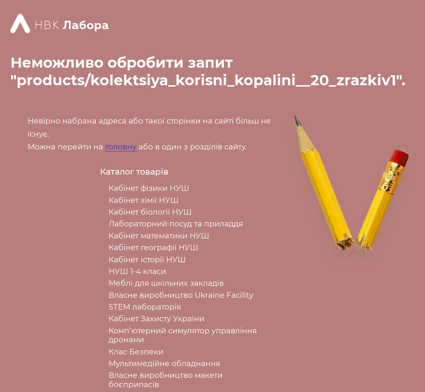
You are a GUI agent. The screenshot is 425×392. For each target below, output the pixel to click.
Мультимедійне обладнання (164, 363)
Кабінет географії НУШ (153, 247)
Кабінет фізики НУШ (149, 188)
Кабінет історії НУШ (147, 259)
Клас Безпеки (136, 351)
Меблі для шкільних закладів (166, 283)
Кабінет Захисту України (156, 318)
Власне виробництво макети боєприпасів (166, 380)
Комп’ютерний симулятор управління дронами (183, 335)
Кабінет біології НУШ (150, 212)
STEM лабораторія (145, 307)
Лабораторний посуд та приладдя (176, 223)
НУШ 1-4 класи (137, 271)
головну (120, 146)
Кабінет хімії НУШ (144, 200)
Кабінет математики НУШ (159, 236)
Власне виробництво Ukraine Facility (181, 295)
